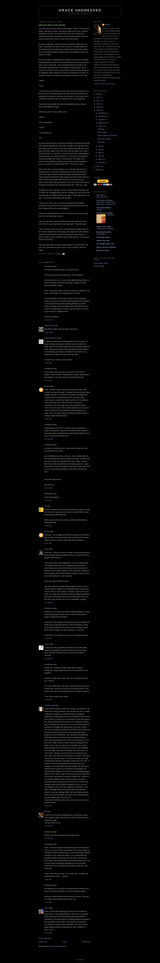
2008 (98, 110)
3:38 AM (48, 526)
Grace (107, 24)
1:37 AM (48, 500)
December (102, 113)
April (100, 156)
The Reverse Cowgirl (104, 213)
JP (45, 506)
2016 (98, 94)
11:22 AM (48, 826)
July (100, 146)
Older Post (86, 942)
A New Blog (110, 215)
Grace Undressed (80, 10)
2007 (98, 166)
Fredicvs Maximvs (50, 338)
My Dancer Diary (102, 250)
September (102, 123)
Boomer (47, 531)
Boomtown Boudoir (104, 232)
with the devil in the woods (107, 135)
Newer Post (43, 942)
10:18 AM (48, 603)
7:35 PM (48, 363)
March (100, 159)
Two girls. (99, 210)
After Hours (100, 195)
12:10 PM (48, 320)
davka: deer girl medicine (106, 247)
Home (65, 942)
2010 (98, 104)
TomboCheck (49, 326)
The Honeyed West (103, 208)
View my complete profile (104, 84)
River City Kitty (99, 266)
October (101, 120)
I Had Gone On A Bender (105, 229)
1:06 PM (48, 879)
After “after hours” (102, 197)
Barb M (47, 386)
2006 (98, 170)
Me (45, 812)
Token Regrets (101, 234)
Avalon (46, 644)
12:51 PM (48, 332)
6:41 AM (48, 543)
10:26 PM (48, 838)
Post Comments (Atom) (57, 946)
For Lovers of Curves (104, 200)
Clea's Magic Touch (101, 263)
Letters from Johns (103, 227)
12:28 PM (48, 659)
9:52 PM (48, 419)
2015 (98, 97)
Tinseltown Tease (103, 237)
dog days (101, 129)
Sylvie (46, 908)
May (100, 153)
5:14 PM (48, 638)
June (100, 149)
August (101, 126)
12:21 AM (48, 488)
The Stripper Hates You (105, 244)
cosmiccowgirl (49, 705)
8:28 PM (48, 933)
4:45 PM (48, 902)
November (102, 116)
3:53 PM (48, 700)
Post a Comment (45, 938)
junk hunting (102, 132)
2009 (98, 107)
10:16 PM (48, 439)
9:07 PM (48, 380)
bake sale (101, 142)
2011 (98, 100)
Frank (46, 549)
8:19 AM (48, 806)
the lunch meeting (104, 139)
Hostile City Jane (103, 240)
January (101, 162)
